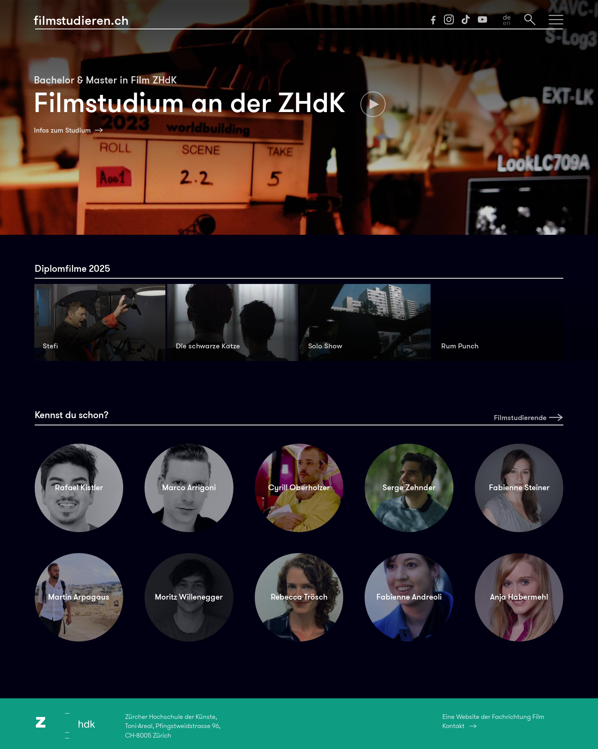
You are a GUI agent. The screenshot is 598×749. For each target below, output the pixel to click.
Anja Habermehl (519, 597)
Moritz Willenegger (189, 597)
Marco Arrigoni (189, 487)
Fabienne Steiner (519, 487)
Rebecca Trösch (299, 597)
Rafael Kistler (79, 487)
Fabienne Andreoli (409, 597)
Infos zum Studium (62, 130)
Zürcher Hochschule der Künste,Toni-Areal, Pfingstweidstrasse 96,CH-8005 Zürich (172, 725)
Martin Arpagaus (78, 597)
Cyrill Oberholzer (299, 487)
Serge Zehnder (409, 487)
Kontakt (453, 725)
